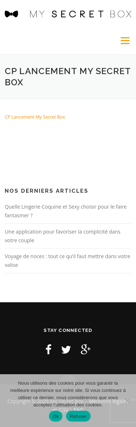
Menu (125, 41)
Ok (56, 416)
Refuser (78, 416)
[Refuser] (127, 400)
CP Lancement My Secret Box (35, 117)
